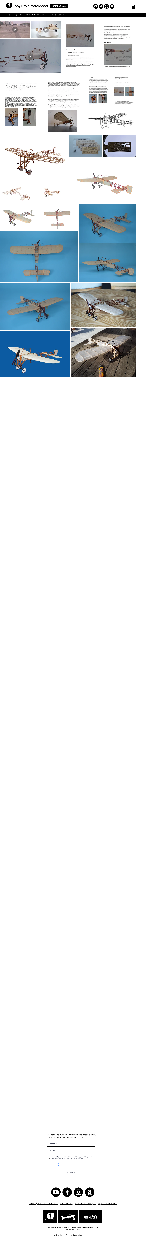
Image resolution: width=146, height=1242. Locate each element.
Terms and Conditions (47, 1203)
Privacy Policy (66, 1203)
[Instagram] (106, 6)
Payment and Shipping (85, 1203)
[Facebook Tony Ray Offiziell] (101, 6)
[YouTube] (95, 6)
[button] (134, 6)
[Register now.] (71, 1172)
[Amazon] (112, 6)
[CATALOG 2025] (59, 6)
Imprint (32, 1203)
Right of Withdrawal (107, 1203)
